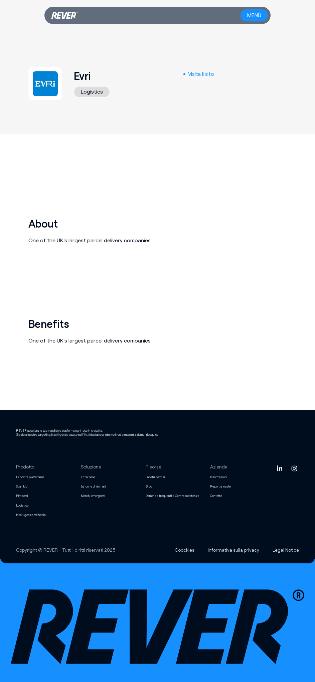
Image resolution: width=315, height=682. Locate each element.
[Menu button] (254, 15)
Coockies (184, 550)
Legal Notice (286, 550)
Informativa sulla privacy (233, 550)
